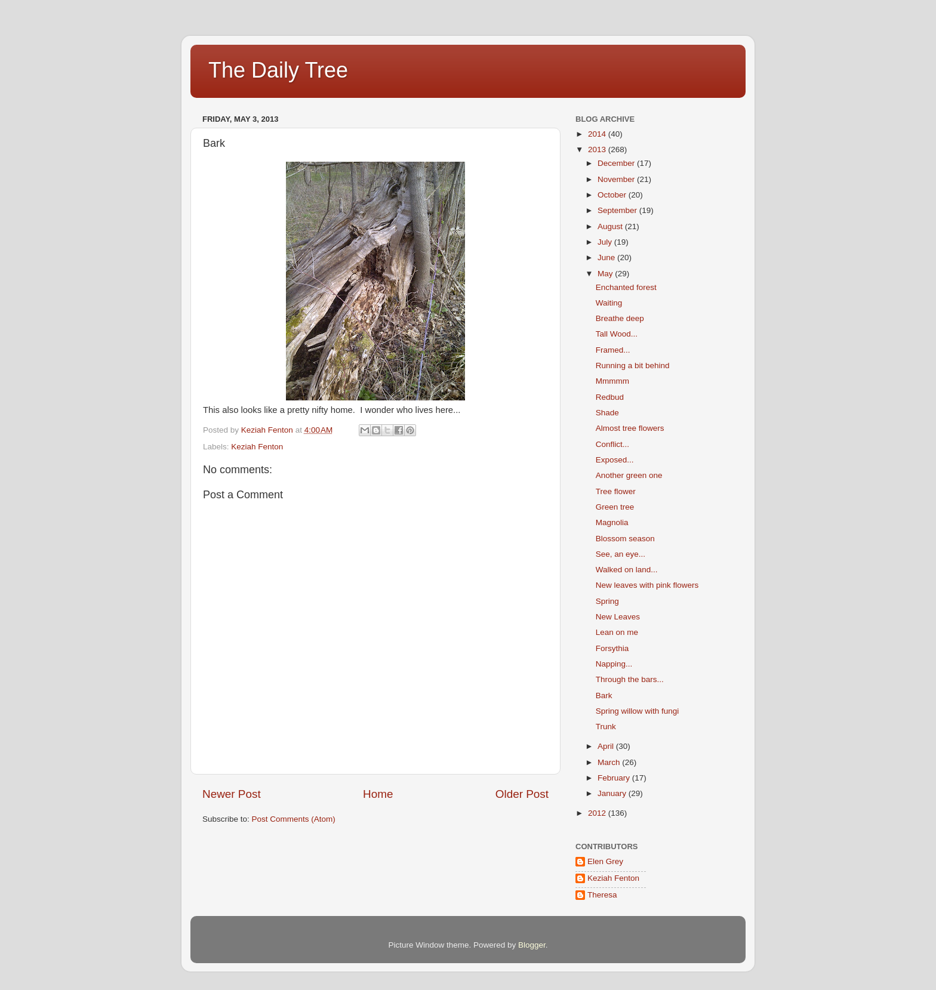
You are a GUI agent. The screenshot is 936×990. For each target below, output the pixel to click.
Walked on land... (627, 569)
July (606, 242)
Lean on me (617, 632)
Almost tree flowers (630, 428)
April (607, 746)
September (618, 210)
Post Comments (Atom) (293, 819)
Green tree (615, 506)
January (613, 793)
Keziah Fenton (257, 446)
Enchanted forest (626, 287)
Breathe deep (620, 318)
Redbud (610, 397)
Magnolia (612, 522)
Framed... (613, 350)
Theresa (602, 894)
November (617, 179)
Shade (607, 412)
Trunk (606, 726)
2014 (598, 133)
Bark (604, 695)
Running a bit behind (633, 365)
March (610, 762)
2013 (598, 149)
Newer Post (231, 794)
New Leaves (618, 616)
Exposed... (615, 459)
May (606, 273)
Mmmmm (612, 381)
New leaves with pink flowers (647, 585)
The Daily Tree (278, 70)
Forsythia (612, 648)
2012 (598, 813)
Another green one (629, 475)
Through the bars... (630, 679)
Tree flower (616, 491)
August (611, 226)
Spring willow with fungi (637, 711)
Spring (607, 601)
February (615, 777)
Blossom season (625, 538)
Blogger (532, 944)
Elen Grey (605, 861)
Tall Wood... (617, 333)
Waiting (609, 302)
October (613, 194)
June (607, 257)
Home (378, 794)
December (617, 163)
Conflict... (612, 444)
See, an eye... (620, 554)
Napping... (614, 663)
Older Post (522, 794)
